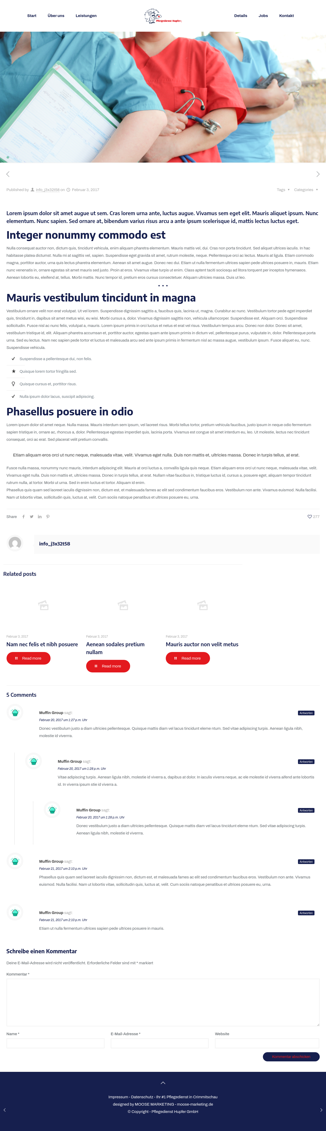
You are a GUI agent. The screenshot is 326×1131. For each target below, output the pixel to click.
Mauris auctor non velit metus (202, 644)
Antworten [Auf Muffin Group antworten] (306, 713)
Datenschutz (142, 1097)
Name (13, 1034)
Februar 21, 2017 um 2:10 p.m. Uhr (63, 869)
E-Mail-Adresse (126, 1034)
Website (222, 1034)
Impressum (118, 1097)
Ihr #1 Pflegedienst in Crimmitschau (186, 1097)
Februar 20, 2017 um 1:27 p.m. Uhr (63, 720)
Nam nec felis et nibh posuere (42, 644)
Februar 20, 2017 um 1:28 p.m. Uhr (82, 769)
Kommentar (18, 974)
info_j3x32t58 (47, 190)
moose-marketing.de (195, 1104)
